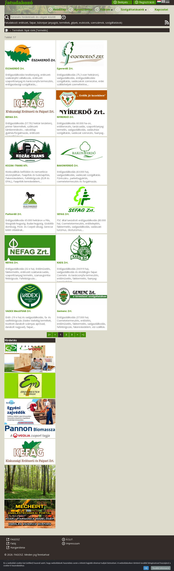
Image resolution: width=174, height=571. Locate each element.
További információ (160, 568)
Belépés (123, 2)
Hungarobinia (17, 547)
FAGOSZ (15, 539)
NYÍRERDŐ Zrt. (65, 117)
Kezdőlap (59, 9)
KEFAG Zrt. (11, 117)
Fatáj (13, 543)
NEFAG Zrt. (11, 262)
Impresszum (73, 543)
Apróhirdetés (83, 9)
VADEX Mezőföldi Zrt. (18, 311)
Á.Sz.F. (69, 539)
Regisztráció (146, 2)
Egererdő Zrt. (65, 68)
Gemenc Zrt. (64, 311)
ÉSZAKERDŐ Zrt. (14, 68)
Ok (146, 568)
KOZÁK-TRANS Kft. (16, 165)
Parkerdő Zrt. (13, 214)
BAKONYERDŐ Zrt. (67, 165)
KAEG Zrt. (62, 262)
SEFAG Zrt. (63, 214)
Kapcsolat (161, 9)
